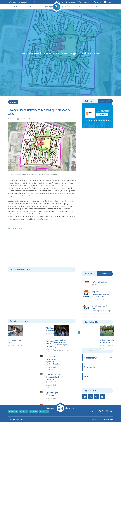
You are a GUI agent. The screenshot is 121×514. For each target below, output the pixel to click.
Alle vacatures (104, 273)
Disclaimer (44, 438)
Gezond (98, 7)
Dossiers (108, 2)
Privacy (33, 438)
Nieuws (9, 7)
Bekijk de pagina (102, 115)
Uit (79, 7)
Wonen (92, 7)
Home (3, 7)
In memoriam (107, 7)
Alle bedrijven (105, 101)
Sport (24, 7)
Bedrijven (116, 7)
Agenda (59, 2)
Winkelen (85, 7)
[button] (87, 121)
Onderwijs (31, 7)
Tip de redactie (83, 2)
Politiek (18, 7)
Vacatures (70, 2)
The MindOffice (107, 446)
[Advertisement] (42, 249)
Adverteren (97, 2)
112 (14, 7)
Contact (23, 438)
